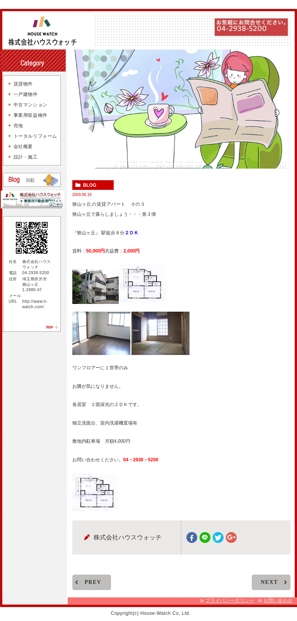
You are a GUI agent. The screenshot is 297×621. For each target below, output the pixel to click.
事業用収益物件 (31, 115)
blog (90, 185)
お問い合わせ (278, 600)
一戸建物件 (26, 94)
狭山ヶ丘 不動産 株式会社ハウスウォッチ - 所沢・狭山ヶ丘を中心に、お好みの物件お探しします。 (45, 31)
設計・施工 (26, 157)
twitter (218, 537)
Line (205, 537)
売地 (18, 125)
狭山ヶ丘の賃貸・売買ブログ (32, 180)
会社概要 (23, 146)
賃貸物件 (23, 84)
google (231, 537)
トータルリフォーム (35, 136)
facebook (191, 537)
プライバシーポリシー (229, 600)
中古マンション (31, 104)
